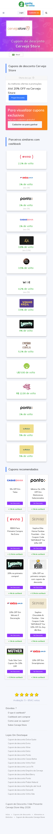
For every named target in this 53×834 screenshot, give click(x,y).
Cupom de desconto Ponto (19, 755)
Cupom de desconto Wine (19, 747)
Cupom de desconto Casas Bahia (22, 759)
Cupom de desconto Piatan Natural (23, 782)
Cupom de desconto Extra (19, 751)
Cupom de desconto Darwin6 (20, 790)
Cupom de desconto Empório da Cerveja (25, 770)
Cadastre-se (34, 13)
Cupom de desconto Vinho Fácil (21, 763)
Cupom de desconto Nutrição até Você (24, 786)
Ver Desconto (15, 503)
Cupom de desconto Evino (19, 743)
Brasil (16, 55)
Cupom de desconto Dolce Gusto (22, 739)
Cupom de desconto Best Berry (21, 774)
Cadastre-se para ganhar (24, 124)
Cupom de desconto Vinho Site (21, 794)
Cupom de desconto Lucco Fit (20, 767)
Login (21, 13)
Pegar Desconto (18, 98)
